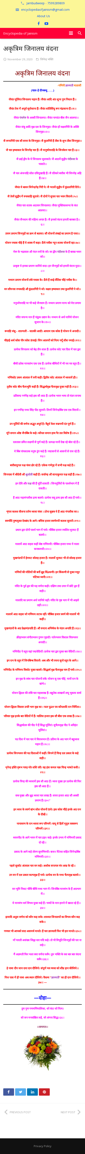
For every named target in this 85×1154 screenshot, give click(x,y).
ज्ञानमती (69, 85)
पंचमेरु (22, 118)
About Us (43, 16)
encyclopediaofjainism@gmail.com (45, 10)
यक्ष (29, 483)
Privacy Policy (42, 1146)
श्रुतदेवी (28, 474)
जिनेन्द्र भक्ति (46, 59)
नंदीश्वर (71, 159)
